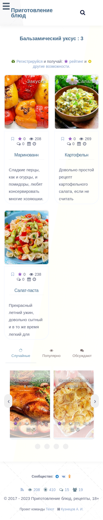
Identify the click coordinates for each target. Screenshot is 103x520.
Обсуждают (82, 353)
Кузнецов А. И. (72, 509)
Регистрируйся (27, 61)
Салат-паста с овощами (26, 293)
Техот (50, 509)
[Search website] (82, 13)
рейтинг (73, 61)
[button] (37, 446)
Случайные (21, 353)
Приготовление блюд (32, 12)
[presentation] (8, 401)
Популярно (51, 353)
